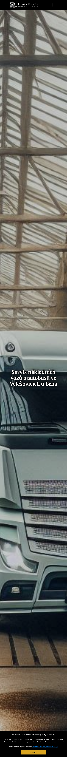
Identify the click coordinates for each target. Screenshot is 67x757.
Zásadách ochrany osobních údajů (45, 747)
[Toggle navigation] (55, 5)
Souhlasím (33, 752)
